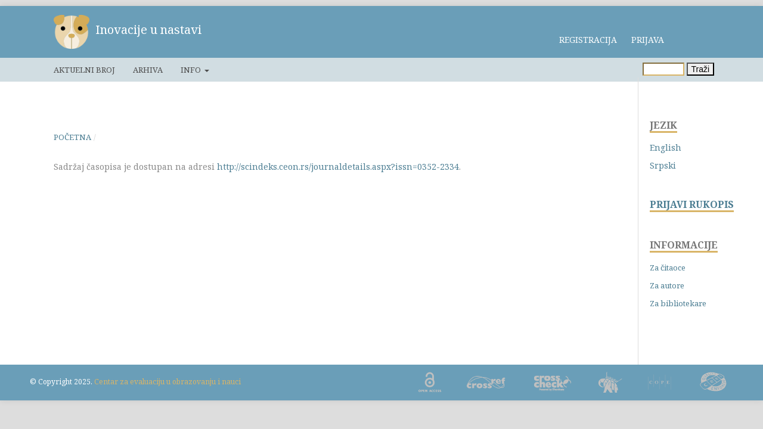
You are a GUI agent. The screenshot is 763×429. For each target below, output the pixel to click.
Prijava (647, 39)
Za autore (667, 285)
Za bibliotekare (678, 303)
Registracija (588, 39)
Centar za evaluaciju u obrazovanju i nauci (167, 382)
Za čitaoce (668, 267)
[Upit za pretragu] (663, 69)
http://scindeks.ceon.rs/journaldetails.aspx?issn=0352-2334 (338, 166)
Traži (700, 69)
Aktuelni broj (84, 69)
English (665, 147)
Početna (72, 137)
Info (192, 69)
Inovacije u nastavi (148, 29)
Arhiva (148, 69)
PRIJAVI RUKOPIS (692, 204)
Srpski (663, 165)
